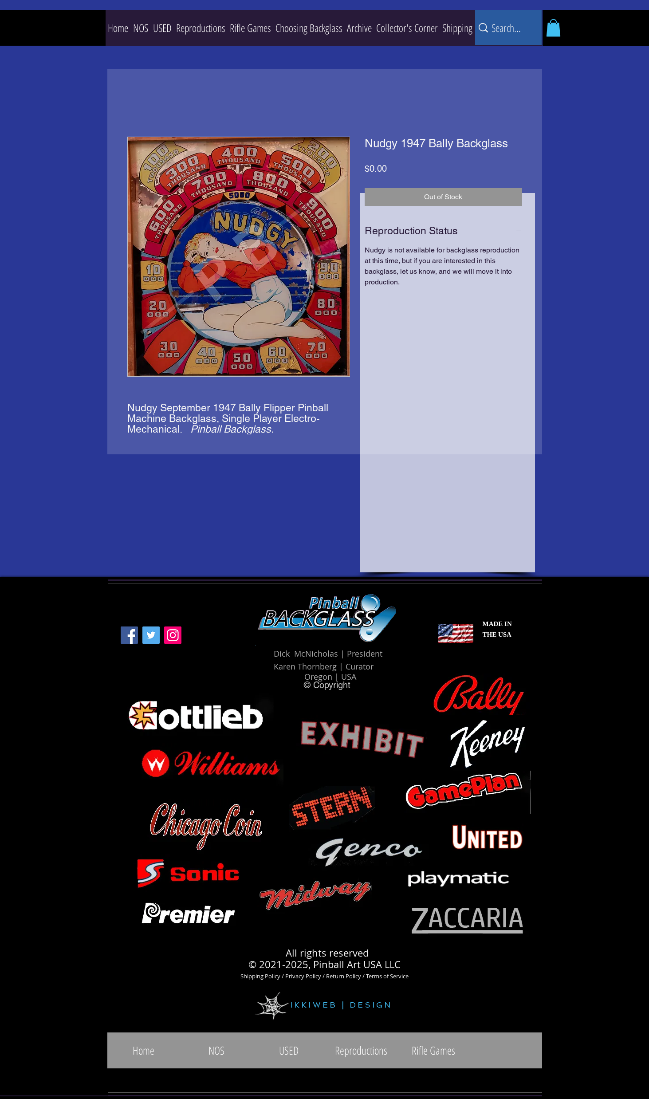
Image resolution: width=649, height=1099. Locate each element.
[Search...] (507, 27)
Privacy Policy (303, 976)
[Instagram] (172, 635)
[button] (201, 28)
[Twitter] (151, 635)
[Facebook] (129, 635)
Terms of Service (387, 976)
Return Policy (343, 976)
